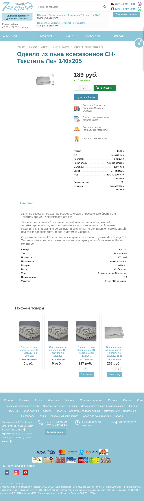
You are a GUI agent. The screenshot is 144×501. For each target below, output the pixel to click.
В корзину (106, 87)
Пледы (42, 416)
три (93, 108)
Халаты (118, 416)
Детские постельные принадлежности (103, 406)
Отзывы (112, 400)
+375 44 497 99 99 (124, 8)
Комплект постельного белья (23, 406)
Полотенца (129, 411)
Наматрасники (111, 411)
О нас (140, 400)
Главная (46, 35)
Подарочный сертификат (63, 416)
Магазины (93, 35)
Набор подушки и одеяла (37, 411)
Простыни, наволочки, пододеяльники (77, 411)
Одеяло (133, 406)
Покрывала (28, 416)
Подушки (13, 411)
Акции (69, 35)
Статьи (127, 400)
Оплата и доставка (91, 400)
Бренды (118, 35)
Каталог (12, 35)
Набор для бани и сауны (96, 416)
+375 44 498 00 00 (124, 4)
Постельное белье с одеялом (60, 406)
